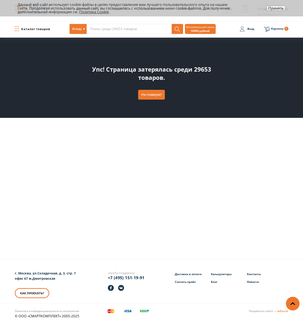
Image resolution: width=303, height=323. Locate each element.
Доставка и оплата (188, 274)
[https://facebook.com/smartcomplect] (111, 288)
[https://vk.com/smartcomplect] (121, 288)
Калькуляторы (221, 274)
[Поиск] (177, 29)
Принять (276, 8)
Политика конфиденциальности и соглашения (47, 311)
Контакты (254, 274)
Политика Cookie (94, 11)
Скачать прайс (185, 282)
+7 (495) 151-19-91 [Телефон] (126, 277)
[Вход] (247, 29)
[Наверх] (293, 303)
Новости (253, 282)
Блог (214, 282)
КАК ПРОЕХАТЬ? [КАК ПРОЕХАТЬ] (32, 293)
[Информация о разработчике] (268, 311)
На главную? (151, 94)
